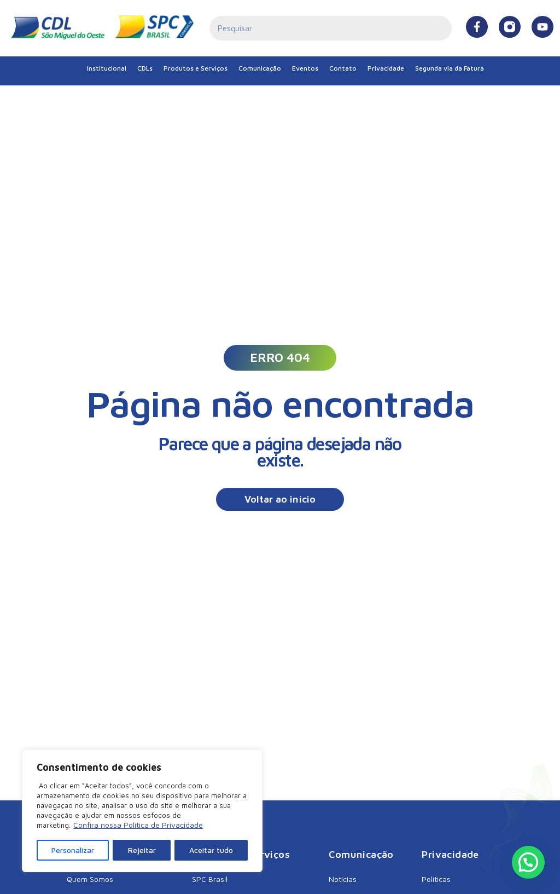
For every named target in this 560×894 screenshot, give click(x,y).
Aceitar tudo (211, 850)
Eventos (305, 68)
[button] (280, 357)
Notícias (343, 879)
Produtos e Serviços (196, 68)
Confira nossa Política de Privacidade (138, 825)
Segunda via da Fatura (449, 68)
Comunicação (259, 68)
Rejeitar (142, 850)
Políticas (436, 879)
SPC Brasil (210, 879)
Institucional (106, 68)
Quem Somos (90, 879)
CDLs (145, 68)
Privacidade (386, 68)
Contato (343, 68)
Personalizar (73, 850)
